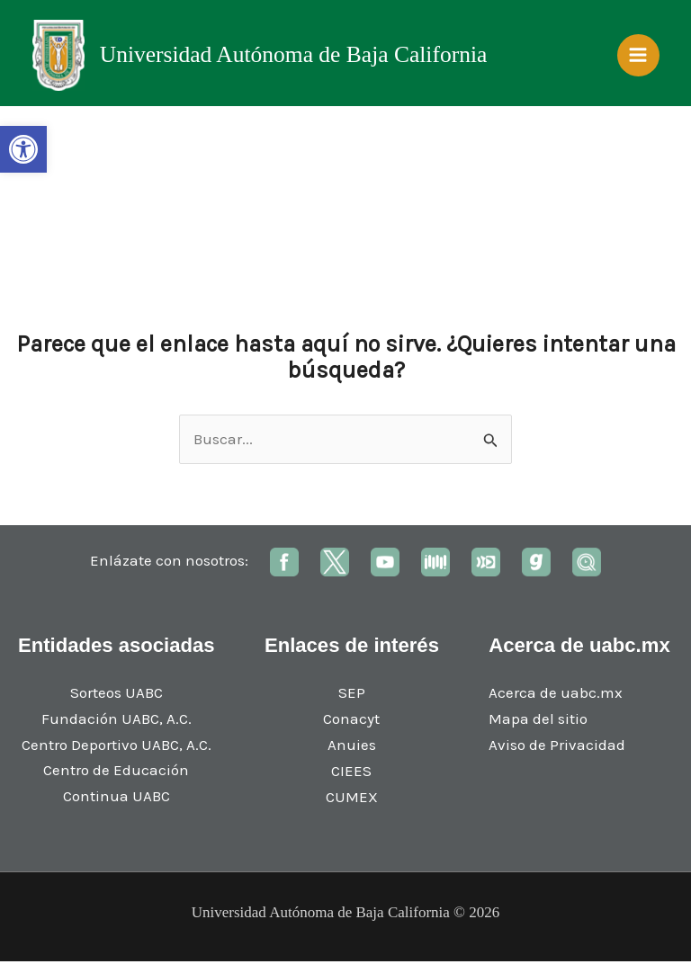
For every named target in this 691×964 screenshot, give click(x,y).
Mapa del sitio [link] (538, 722)
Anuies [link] (352, 747)
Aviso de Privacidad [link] (557, 747)
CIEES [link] (351, 773)
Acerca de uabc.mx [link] (556, 696)
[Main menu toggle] (638, 56)
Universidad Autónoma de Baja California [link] (295, 56)
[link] (23, 149)
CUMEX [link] (352, 799)
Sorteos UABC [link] (116, 695)
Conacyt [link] (351, 722)
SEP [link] (351, 696)
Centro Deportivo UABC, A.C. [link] (116, 747)
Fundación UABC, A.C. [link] (116, 721)
